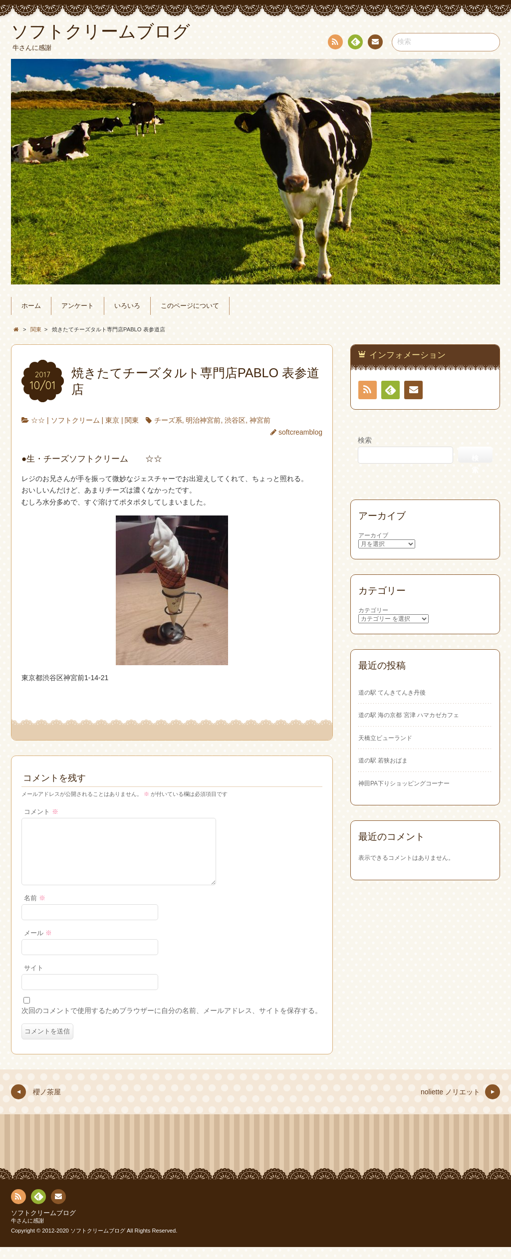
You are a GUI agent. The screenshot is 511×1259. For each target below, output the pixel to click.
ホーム (31, 305)
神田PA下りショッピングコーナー (404, 783)
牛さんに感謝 (27, 1233)
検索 (365, 440)
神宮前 (260, 420)
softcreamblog (300, 432)
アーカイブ (373, 535)
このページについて (190, 305)
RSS (334, 43)
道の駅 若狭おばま (383, 760)
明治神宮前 (203, 420)
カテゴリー (373, 610)
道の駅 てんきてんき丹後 (392, 692)
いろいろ (127, 305)
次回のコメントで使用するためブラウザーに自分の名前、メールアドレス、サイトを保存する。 (171, 1022)
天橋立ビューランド (385, 738)
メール (38, 945)
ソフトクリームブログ (43, 1225)
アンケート (77, 305)
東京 (112, 420)
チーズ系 (168, 420)
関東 (132, 420)
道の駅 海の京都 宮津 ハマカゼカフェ (408, 715)
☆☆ (38, 420)
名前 (34, 910)
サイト (33, 980)
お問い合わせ (375, 43)
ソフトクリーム (75, 420)
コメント (41, 811)
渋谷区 (235, 420)
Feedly (355, 43)
